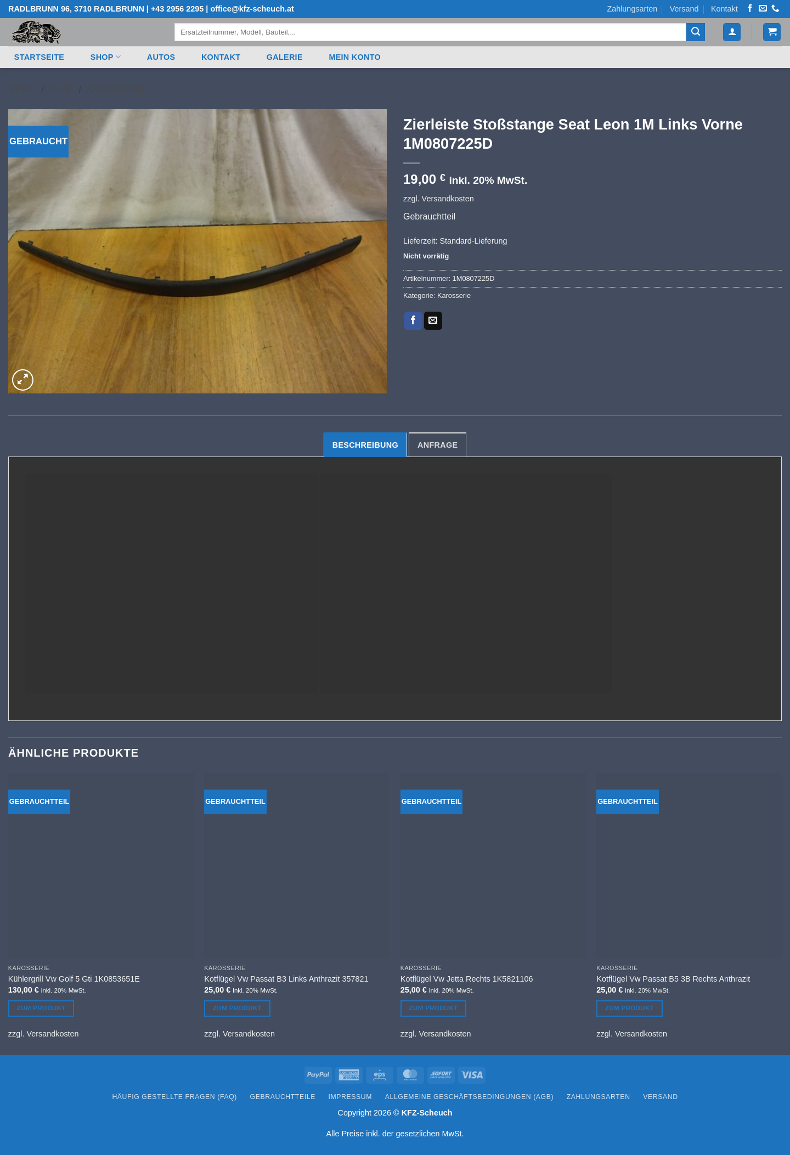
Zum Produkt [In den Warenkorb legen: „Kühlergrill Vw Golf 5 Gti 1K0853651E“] (41, 1008)
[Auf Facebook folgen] (750, 8)
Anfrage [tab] (437, 445)
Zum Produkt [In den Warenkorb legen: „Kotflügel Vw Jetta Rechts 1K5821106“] (433, 1008)
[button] (732, 32)
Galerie (285, 57)
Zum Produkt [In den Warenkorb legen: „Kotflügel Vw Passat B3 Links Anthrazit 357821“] (237, 1008)
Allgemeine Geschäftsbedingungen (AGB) (469, 1097)
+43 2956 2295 (177, 8)
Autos (161, 57)
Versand (684, 8)
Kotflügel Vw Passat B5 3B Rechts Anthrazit (673, 978)
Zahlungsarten (632, 8)
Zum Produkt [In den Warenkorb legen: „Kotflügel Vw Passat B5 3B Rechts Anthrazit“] (629, 1008)
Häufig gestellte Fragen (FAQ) (174, 1097)
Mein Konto (355, 57)
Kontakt (724, 8)
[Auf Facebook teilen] (413, 321)
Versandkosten (448, 198)
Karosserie (114, 89)
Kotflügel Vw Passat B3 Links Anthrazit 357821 (286, 978)
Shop (106, 57)
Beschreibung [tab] (365, 445)
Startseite (39, 57)
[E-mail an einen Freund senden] (433, 321)
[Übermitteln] (695, 32)
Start (22, 89)
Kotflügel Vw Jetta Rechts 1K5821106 (466, 978)
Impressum (351, 1097)
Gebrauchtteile (282, 1097)
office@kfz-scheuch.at (252, 8)
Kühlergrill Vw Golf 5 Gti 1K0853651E (74, 978)
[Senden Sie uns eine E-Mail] (762, 8)
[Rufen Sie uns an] (775, 8)
